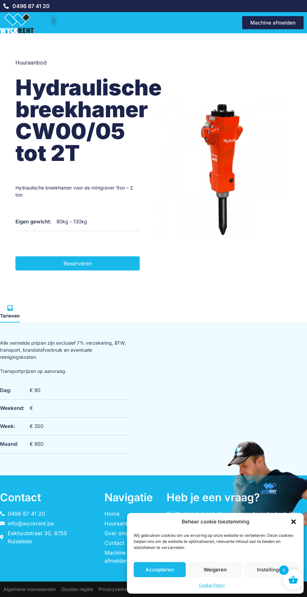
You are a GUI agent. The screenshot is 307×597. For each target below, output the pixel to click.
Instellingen (271, 569)
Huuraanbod (31, 62)
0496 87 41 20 (31, 6)
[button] (293, 521)
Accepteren (159, 569)
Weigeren (215, 569)
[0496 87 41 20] (6, 6)
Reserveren (77, 263)
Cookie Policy (212, 585)
